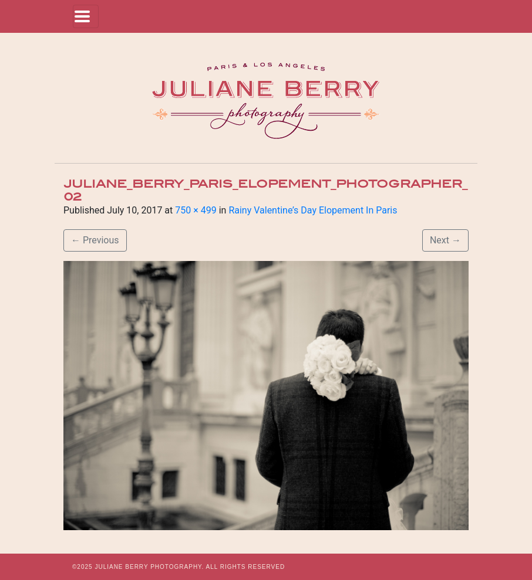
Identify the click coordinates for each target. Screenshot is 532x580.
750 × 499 (195, 210)
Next (445, 240)
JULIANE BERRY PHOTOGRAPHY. (149, 567)
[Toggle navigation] (86, 16)
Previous (95, 240)
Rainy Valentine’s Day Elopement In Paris (312, 210)
